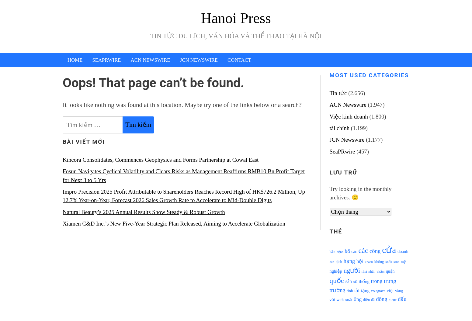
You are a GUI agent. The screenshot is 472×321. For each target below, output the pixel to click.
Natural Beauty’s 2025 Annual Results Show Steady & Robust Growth (144, 212)
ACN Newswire (150, 60)
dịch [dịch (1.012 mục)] (339, 262)
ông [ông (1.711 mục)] (358, 299)
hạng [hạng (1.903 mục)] (349, 261)
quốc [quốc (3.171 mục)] (337, 281)
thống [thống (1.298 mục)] (364, 281)
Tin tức (338, 93)
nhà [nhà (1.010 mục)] (364, 271)
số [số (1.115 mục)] (355, 281)
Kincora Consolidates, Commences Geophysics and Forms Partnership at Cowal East (161, 160)
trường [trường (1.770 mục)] (337, 290)
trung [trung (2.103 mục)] (390, 281)
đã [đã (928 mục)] (373, 300)
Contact (239, 60)
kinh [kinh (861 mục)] (397, 262)
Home (75, 60)
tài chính (340, 128)
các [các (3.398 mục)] (363, 250)
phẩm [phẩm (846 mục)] (380, 271)
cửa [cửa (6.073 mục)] (389, 250)
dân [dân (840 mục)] (332, 262)
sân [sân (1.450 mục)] (348, 281)
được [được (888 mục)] (393, 300)
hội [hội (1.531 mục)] (359, 261)
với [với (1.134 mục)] (332, 299)
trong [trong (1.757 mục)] (377, 281)
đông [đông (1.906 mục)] (381, 299)
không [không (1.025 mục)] (379, 262)
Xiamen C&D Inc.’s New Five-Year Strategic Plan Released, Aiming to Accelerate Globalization (174, 223)
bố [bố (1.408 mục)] (347, 251)
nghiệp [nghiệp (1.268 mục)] (336, 271)
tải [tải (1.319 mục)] (356, 290)
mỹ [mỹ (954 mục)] (403, 262)
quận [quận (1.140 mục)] (390, 271)
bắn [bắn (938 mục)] (332, 252)
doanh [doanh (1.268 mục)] (402, 251)
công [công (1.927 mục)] (375, 251)
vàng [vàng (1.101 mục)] (399, 290)
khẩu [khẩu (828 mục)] (388, 262)
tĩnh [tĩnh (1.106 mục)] (350, 290)
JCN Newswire (199, 60)
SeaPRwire (106, 60)
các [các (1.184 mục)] (354, 251)
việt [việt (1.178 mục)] (390, 290)
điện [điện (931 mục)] (366, 300)
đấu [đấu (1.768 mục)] (402, 299)
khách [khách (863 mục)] (369, 262)
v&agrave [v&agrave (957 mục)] (378, 291)
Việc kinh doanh (349, 116)
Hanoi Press (236, 18)
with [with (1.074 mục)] (340, 299)
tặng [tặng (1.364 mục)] (365, 290)
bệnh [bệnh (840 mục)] (340, 252)
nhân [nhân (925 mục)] (371, 272)
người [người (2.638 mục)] (351, 270)
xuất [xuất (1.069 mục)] (348, 299)
